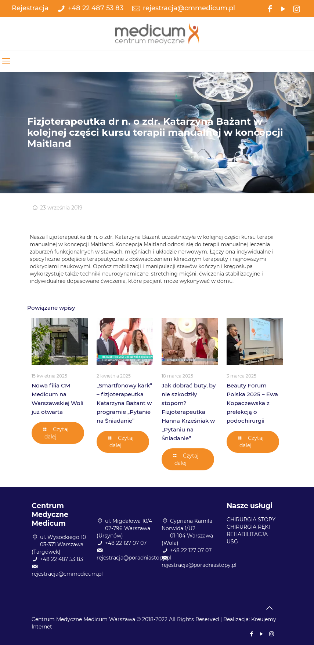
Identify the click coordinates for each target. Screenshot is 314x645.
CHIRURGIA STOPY (251, 519)
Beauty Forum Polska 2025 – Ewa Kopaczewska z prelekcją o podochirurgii (252, 403)
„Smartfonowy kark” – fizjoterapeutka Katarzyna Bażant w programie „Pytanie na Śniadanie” (124, 403)
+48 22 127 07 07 (126, 543)
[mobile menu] (6, 61)
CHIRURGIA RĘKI (248, 527)
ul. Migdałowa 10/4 (128, 521)
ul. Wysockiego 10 (63, 537)
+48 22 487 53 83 (95, 8)
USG (232, 541)
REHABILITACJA (247, 534)
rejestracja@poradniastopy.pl (134, 557)
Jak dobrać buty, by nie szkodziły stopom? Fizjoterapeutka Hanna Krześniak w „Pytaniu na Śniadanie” (189, 412)
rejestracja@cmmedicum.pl (189, 8)
